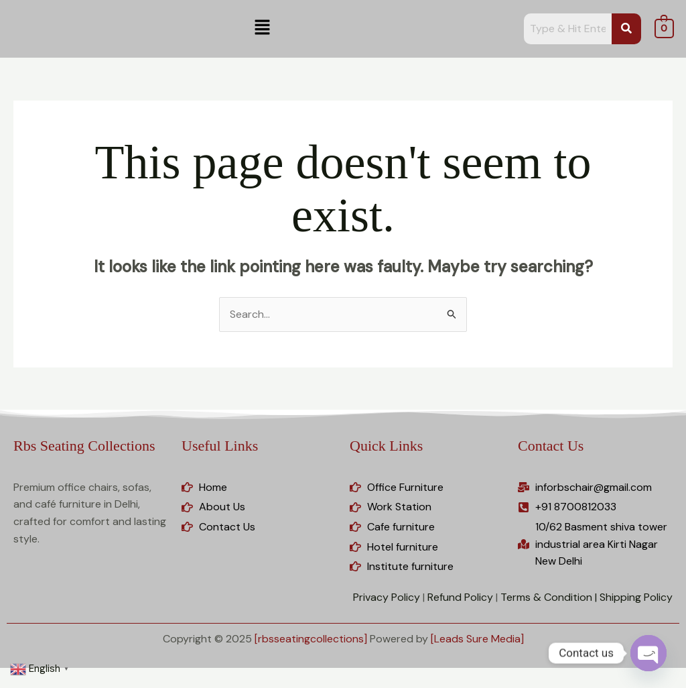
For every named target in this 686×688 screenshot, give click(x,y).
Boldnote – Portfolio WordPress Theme (184, 685)
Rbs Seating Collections (84, 445)
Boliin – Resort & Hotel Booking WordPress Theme (215, 685)
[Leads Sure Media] (477, 639)
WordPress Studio (162, 685)
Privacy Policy (386, 597)
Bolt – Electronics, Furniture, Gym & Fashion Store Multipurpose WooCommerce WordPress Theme (265, 685)
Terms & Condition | (548, 597)
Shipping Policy (636, 597)
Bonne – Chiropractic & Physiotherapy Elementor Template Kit (448, 685)
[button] (262, 28)
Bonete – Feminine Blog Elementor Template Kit (315, 685)
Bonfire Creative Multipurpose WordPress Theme (349, 685)
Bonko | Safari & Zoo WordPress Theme (413, 685)
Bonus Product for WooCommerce (481, 685)
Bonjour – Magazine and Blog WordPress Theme (382, 685)
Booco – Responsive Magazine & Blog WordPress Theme (512, 685)
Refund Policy (460, 597)
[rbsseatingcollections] (311, 639)
